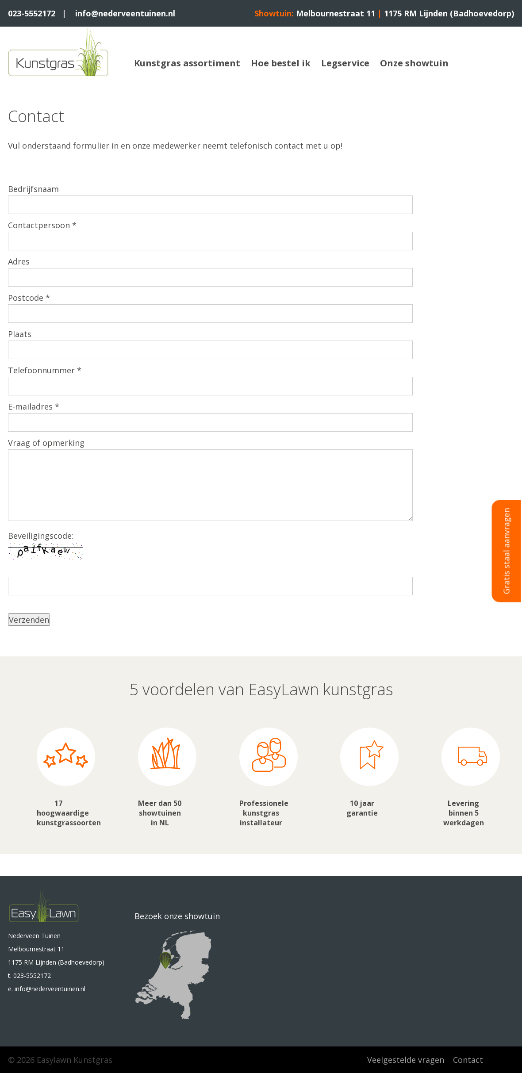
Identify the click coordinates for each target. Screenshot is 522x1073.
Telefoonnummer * (44, 370)
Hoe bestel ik (281, 63)
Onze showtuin (414, 63)
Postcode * (29, 297)
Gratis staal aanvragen (506, 551)
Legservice (345, 63)
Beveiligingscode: (40, 535)
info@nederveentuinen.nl (125, 13)
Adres (19, 261)
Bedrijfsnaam (33, 189)
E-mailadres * (33, 406)
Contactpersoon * (42, 225)
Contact (468, 1059)
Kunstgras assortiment (187, 63)
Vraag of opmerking (46, 442)
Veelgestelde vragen (405, 1059)
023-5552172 (31, 13)
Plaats (19, 334)
